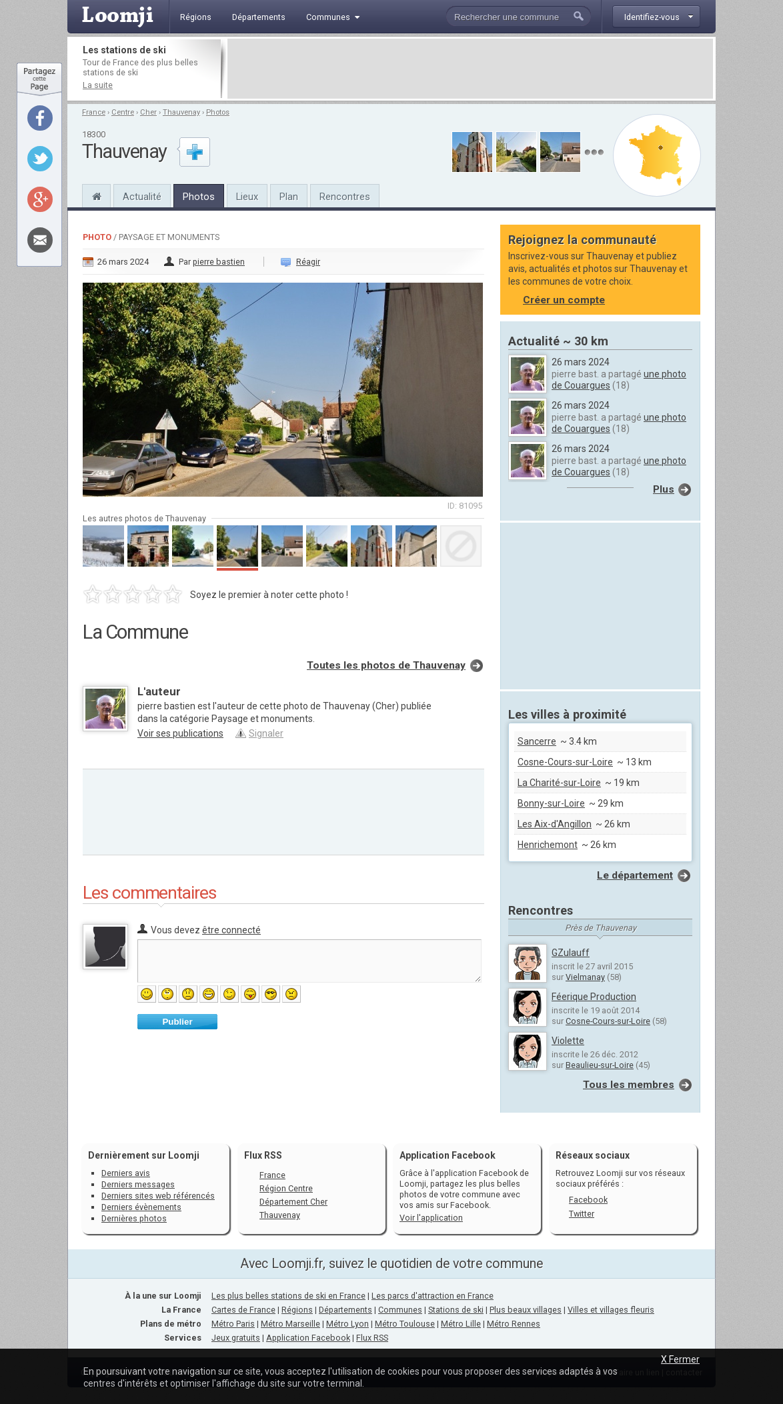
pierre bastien (219, 262)
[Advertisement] (470, 69)
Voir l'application (431, 1218)
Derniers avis (125, 1173)
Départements (345, 1310)
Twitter (581, 1214)
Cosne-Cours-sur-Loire (565, 762)
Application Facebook (308, 1338)
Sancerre (537, 741)
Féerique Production (594, 996)
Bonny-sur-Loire (551, 803)
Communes (400, 1310)
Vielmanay (585, 977)
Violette (568, 1040)
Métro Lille (461, 1324)
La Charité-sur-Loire (559, 782)
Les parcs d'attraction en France (432, 1296)
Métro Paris (233, 1324)
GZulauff (571, 952)
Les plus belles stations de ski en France (288, 1296)
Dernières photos (134, 1218)
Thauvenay (181, 112)
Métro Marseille (290, 1324)
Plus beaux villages (526, 1310)
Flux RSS (263, 1155)
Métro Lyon (347, 1324)
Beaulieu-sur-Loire (600, 1065)
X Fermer (680, 1359)
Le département (635, 875)
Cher (148, 112)
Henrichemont (548, 844)
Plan (288, 197)
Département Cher (293, 1202)
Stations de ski (456, 1310)
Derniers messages (138, 1184)
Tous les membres (628, 1085)
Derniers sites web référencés (158, 1196)
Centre (122, 112)
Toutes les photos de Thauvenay (386, 665)
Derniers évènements (141, 1207)
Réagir (308, 262)
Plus (663, 489)
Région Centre (286, 1188)
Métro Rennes (513, 1324)
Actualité (142, 197)
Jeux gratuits (235, 1338)
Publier (177, 1022)
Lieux (247, 197)
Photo (97, 237)
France (93, 112)
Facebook (588, 1200)
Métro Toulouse (405, 1324)
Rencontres (344, 197)
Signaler (266, 733)
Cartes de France (243, 1310)
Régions (297, 1310)
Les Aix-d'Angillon (555, 824)
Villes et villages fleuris (611, 1310)
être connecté (231, 930)
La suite (98, 85)
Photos (217, 112)
